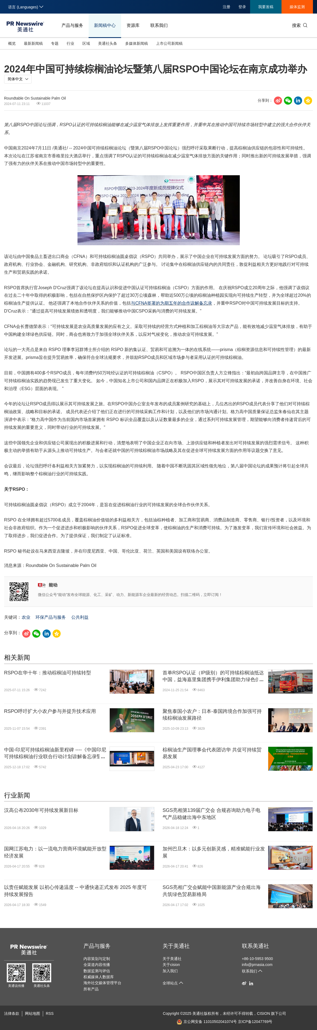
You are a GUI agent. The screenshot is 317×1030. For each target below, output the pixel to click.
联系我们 (159, 25)
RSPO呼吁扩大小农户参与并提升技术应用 (50, 711)
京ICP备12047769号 (255, 1021)
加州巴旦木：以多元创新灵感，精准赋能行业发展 (214, 852)
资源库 (133, 25)
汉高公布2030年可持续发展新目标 (41, 810)
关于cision (171, 964)
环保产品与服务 (50, 617)
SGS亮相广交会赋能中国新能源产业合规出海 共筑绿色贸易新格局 (212, 891)
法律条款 (11, 1013)
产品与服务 (72, 25)
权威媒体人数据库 (98, 977)
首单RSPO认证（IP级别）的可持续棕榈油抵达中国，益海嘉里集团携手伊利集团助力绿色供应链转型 (214, 676)
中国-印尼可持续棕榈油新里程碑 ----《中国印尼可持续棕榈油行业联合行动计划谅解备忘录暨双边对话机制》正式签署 (55, 753)
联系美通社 (255, 946)
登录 (242, 7)
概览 (12, 43)
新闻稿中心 (105, 25)
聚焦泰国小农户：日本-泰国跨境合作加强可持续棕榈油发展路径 (212, 715)
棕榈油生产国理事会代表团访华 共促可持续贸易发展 (212, 753)
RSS (50, 1013)
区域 (86, 43)
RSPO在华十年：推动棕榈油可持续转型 (47, 672)
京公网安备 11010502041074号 (207, 1021)
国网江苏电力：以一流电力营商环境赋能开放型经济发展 (55, 852)
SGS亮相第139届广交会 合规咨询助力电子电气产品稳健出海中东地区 (211, 814)
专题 (55, 43)
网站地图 (32, 1013)
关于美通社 (176, 946)
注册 (226, 7)
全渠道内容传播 (96, 964)
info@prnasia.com (257, 964)
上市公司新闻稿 (169, 43)
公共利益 (80, 617)
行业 (70, 43)
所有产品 (91, 989)
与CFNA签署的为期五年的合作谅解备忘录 (171, 303)
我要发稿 (265, 7)
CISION (263, 1013)
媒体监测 (297, 7)
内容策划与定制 (96, 958)
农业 (26, 617)
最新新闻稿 (33, 43)
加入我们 (170, 971)
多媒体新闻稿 (136, 43)
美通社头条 (107, 43)
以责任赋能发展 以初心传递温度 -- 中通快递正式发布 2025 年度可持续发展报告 (75, 891)
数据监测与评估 (96, 971)
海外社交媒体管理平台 (102, 983)
